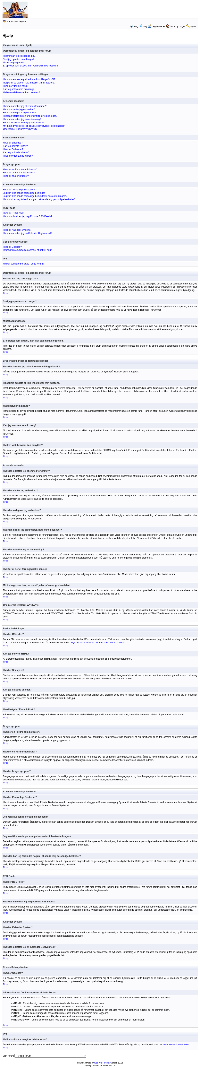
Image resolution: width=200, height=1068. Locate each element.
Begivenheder (156, 26)
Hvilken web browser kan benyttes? (21, 92)
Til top (5, 293)
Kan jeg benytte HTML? (15, 146)
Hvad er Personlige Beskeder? (19, 189)
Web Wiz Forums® (102, 1063)
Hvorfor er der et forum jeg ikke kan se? (23, 122)
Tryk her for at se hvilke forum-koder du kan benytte (97, 642)
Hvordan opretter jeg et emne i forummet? (24, 106)
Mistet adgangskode (13, 62)
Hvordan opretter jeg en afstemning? (22, 119)
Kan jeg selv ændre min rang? (18, 89)
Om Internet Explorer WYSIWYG (20, 129)
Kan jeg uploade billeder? (16, 152)
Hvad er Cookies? (12, 247)
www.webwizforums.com (176, 1044)
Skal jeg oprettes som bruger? (18, 59)
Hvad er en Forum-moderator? (19, 172)
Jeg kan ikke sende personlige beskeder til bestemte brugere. (35, 196)
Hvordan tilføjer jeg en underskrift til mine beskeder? (30, 116)
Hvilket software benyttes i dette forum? (23, 263)
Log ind (193, 26)
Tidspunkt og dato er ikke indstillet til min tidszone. (29, 82)
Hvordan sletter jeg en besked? (19, 109)
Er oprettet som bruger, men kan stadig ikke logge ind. (31, 65)
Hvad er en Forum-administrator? (20, 169)
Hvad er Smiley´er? (13, 149)
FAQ (136, 26)
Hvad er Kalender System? (17, 230)
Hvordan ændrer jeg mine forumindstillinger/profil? (29, 79)
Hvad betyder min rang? (15, 86)
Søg (143, 26)
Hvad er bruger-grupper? (16, 176)
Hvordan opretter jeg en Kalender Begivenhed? (27, 233)
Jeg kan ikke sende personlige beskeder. (24, 193)
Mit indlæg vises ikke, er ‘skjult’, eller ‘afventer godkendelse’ (34, 126)
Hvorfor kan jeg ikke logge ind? (19, 56)
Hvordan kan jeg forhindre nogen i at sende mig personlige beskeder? (39, 199)
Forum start (12, 21)
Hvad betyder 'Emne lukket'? (18, 155)
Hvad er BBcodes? (12, 142)
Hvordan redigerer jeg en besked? (20, 112)
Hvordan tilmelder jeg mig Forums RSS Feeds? (27, 216)
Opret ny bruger (177, 26)
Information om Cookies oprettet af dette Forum (27, 250)
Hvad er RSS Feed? (13, 213)
